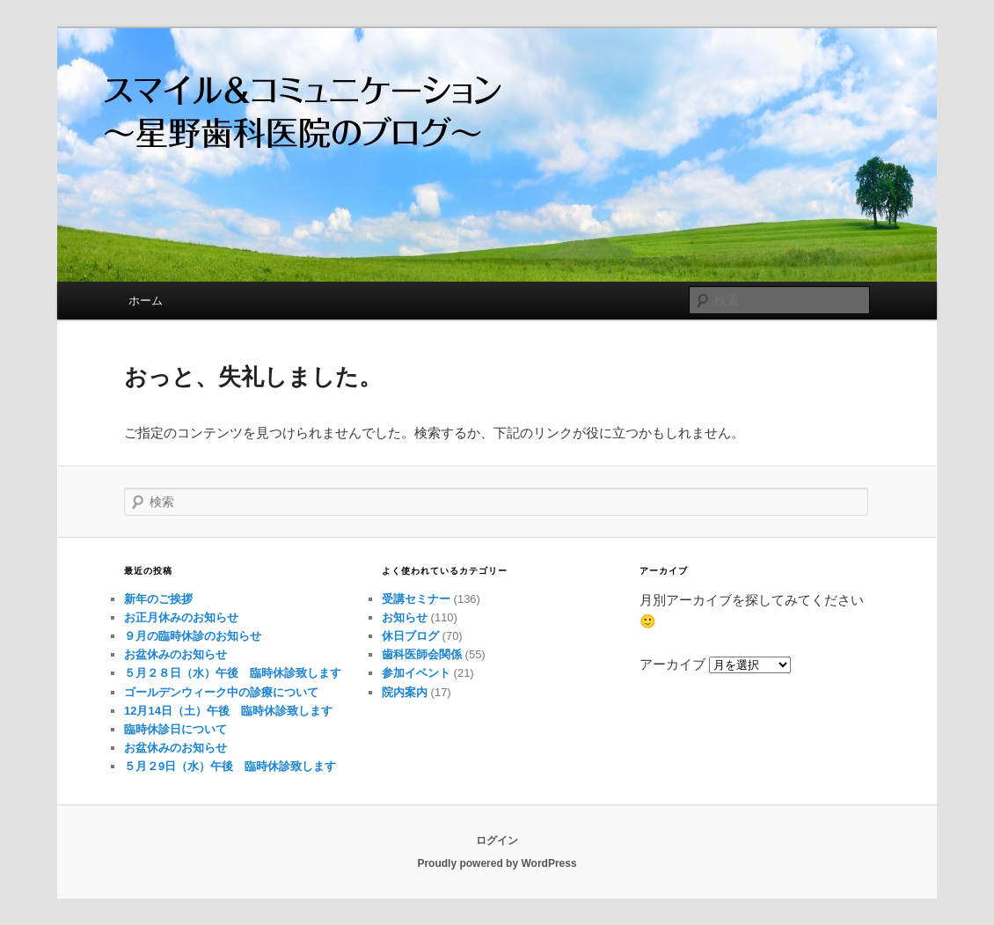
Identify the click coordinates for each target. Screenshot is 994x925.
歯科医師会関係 (422, 654)
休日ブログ (410, 635)
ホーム (145, 300)
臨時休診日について (175, 729)
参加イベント (416, 672)
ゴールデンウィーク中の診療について (221, 692)
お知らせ (405, 617)
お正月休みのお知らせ (181, 617)
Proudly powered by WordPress (496, 863)
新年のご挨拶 (158, 599)
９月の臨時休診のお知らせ (192, 635)
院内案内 (405, 692)
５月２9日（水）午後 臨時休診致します (230, 766)
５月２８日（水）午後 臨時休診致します (232, 672)
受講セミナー (416, 599)
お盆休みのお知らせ (175, 654)
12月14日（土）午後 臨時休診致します (228, 710)
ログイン (497, 840)
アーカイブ (672, 664)
